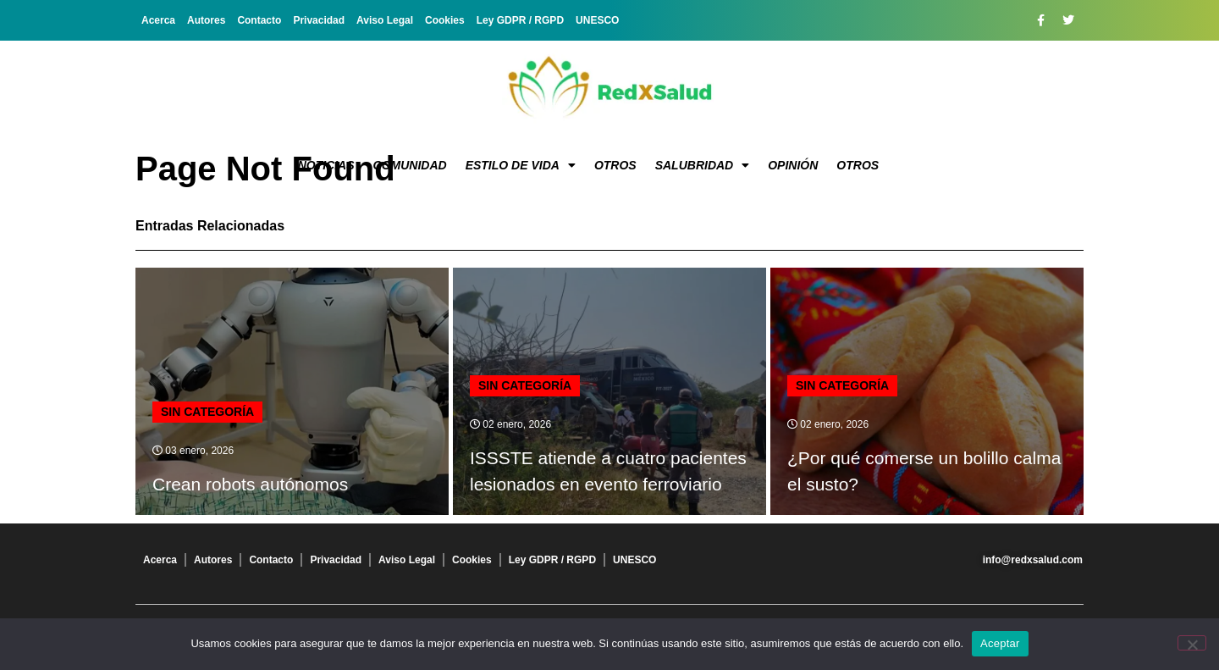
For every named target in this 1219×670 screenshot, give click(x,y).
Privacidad (319, 20)
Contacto (259, 20)
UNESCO (597, 20)
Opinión (793, 165)
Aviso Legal (384, 20)
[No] (1192, 643)
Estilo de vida (521, 165)
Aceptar (1000, 643)
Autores (206, 20)
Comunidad (410, 165)
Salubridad (702, 165)
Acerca (158, 20)
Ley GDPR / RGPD (520, 20)
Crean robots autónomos (250, 484)
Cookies (445, 20)
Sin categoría (207, 411)
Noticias (326, 165)
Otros (615, 165)
